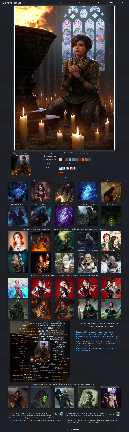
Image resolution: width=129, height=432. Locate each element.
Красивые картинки (56, 430)
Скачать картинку (82, 153)
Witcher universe (108, 339)
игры (55, 275)
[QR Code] (60, 168)
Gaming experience (88, 341)
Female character (81, 332)
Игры (62, 156)
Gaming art (98, 343)
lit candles (12, 418)
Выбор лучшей (102, 3)
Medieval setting (88, 343)
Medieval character (98, 348)
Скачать (24, 153)
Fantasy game (102, 334)
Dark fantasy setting (95, 346)
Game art (111, 334)
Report (62, 172)
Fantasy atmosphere (112, 348)
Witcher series (94, 336)
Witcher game (91, 334)
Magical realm (87, 339)
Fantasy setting (81, 334)
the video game (35, 413)
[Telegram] (63, 168)
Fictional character (82, 336)
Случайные (115, 3)
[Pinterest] (71, 168)
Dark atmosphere (109, 343)
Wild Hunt (99, 341)
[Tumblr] (74, 168)
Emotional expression (83, 348)
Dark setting (97, 339)
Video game (93, 332)
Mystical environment (83, 350)
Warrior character (81, 346)
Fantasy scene (102, 332)
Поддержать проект (86, 3)
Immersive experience (111, 346)
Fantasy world (113, 332)
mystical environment (20, 420)
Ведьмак (70, 156)
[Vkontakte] (67, 168)
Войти (125, 3)
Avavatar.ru (62, 164)
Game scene (108, 341)
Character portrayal (107, 336)
